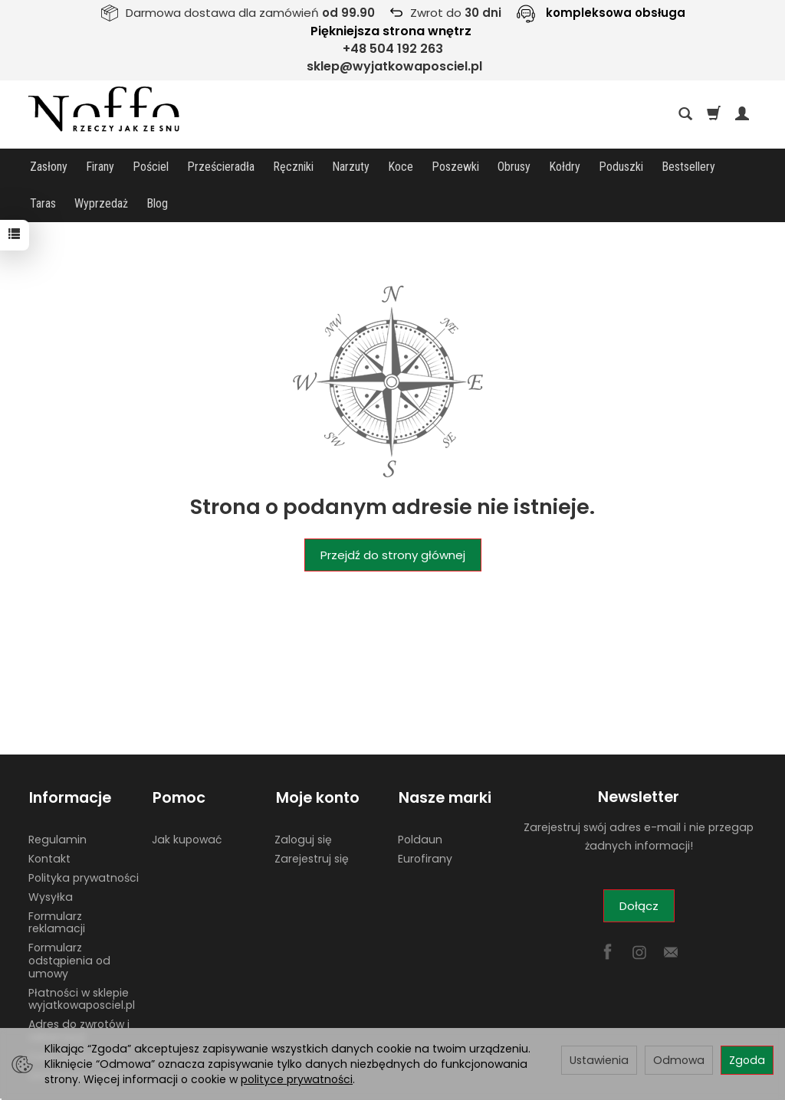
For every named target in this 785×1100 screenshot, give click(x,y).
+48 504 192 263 (393, 48)
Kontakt (49, 819)
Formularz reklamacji (56, 883)
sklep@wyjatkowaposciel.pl (394, 66)
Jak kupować (187, 800)
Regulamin (57, 800)
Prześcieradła (221, 166)
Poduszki (621, 166)
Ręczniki (293, 166)
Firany (100, 166)
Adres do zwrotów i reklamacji (79, 991)
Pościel (151, 166)
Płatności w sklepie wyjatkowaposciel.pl (81, 960)
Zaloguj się (303, 800)
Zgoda (747, 1060)
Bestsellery (688, 166)
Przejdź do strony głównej (392, 518)
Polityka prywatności (83, 838)
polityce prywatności (297, 1079)
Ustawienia (599, 1060)
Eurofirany (425, 819)
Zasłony (48, 166)
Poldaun (420, 800)
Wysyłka (50, 858)
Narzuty (351, 166)
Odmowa (679, 1060)
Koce (400, 166)
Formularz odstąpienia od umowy (69, 921)
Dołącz (639, 869)
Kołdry (564, 166)
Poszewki (455, 166)
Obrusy (514, 166)
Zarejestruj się (311, 819)
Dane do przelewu (77, 1017)
